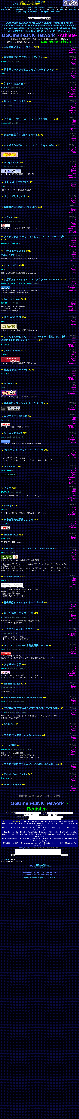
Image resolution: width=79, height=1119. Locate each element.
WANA (39, 22)
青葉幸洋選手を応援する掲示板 (21, 134)
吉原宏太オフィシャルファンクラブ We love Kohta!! (32, 279)
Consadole (33, 25)
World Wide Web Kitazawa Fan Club (23, 697)
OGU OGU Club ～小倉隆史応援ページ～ (26, 645)
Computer (46, 31)
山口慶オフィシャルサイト (18, 47)
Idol (28, 31)
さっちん (4, 88)
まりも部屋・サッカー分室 (18, 613)
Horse (25, 28)
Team (5, 25)
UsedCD (35, 31)
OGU (8, 22)
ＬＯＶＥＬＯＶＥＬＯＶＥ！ (19, 629)
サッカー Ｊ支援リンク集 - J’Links (22, 735)
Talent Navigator (12, 784)
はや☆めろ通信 (12, 317)
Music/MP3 (14, 31)
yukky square (11, 162)
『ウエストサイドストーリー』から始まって (28, 119)
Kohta (31, 22)
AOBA (14, 22)
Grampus (60, 25)
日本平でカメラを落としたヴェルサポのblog (28, 69)
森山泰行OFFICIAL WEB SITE (20, 207)
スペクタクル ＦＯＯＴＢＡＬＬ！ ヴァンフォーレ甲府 (34, 236)
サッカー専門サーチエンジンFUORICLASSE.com (31, 764)
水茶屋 (7, 488)
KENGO (23, 22)
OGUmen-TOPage (42, 866)
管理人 (12, 42)
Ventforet (21, 25)
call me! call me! (12, 683)
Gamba (44, 25)
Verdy (51, 25)
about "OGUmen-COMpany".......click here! (39, 879)
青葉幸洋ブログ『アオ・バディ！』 (23, 57)
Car (51, 28)
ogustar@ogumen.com (42, 868)
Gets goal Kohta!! (13, 433)
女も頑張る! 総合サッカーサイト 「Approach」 (29, 145)
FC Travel (9, 383)
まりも (3, 617)
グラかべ (9, 217)
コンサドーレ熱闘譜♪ (15, 416)
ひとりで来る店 (12, 664)
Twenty (7, 505)
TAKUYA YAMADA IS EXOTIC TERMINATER (29, 548)
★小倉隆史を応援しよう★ (18, 519)
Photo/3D (70, 28)
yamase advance (12, 350)
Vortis (11, 25)
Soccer (7, 28)
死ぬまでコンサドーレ (16, 369)
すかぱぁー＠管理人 (8, 255)
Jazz (23, 31)
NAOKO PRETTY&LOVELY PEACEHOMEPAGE (31, 708)
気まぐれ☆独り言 (13, 83)
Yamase (48, 22)
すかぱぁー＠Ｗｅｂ (15, 250)
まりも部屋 (10, 745)
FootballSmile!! (12, 576)
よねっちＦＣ (11, 265)
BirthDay (39, 2)
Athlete (69, 22)
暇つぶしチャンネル (15, 101)
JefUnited (72, 25)
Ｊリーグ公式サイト (15, 196)
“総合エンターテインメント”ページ (23, 450)
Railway (44, 28)
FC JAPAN (9, 724)
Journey (34, 28)
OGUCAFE (10, 466)
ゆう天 (23, 4)
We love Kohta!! (12, 299)
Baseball (17, 28)
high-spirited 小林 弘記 (16, 182)
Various (67, 31)
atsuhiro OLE (11, 534)
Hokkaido (59, 28)
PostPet (57, 31)
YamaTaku (59, 22)
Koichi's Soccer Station (15, 774)
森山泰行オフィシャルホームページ (23, 403)
